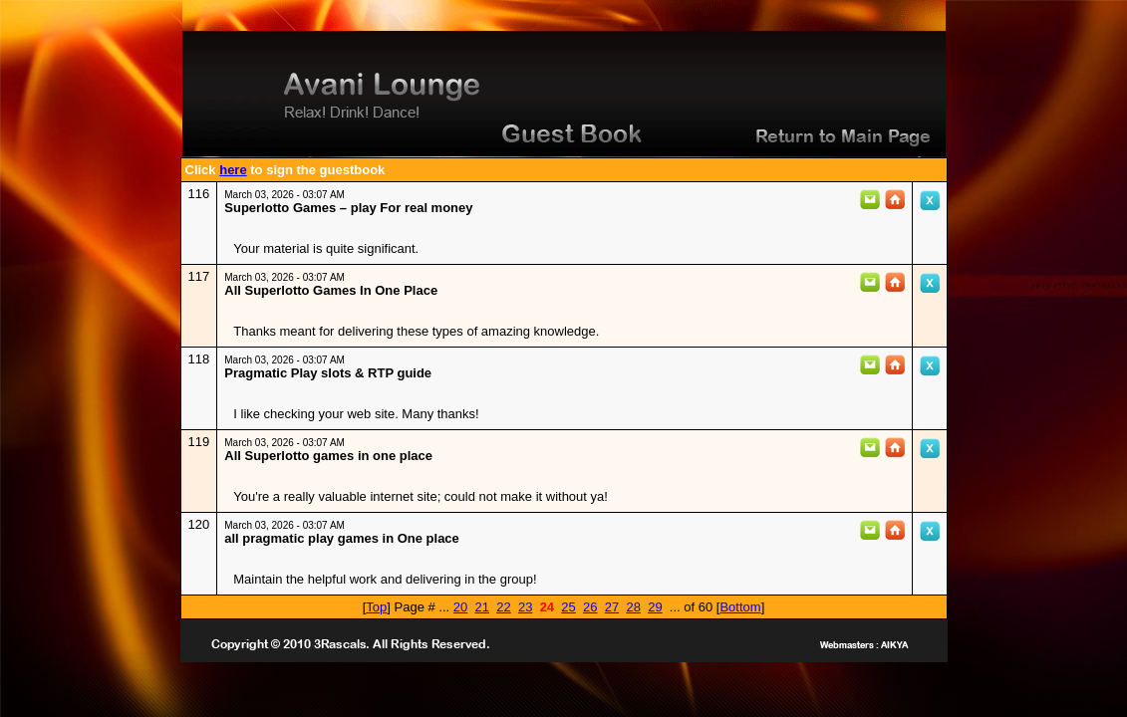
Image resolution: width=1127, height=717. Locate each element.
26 (590, 606)
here (232, 169)
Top (376, 606)
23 (525, 606)
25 (568, 606)
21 (482, 606)
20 (460, 606)
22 (503, 606)
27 (612, 606)
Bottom (739, 606)
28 (633, 606)
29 (655, 606)
